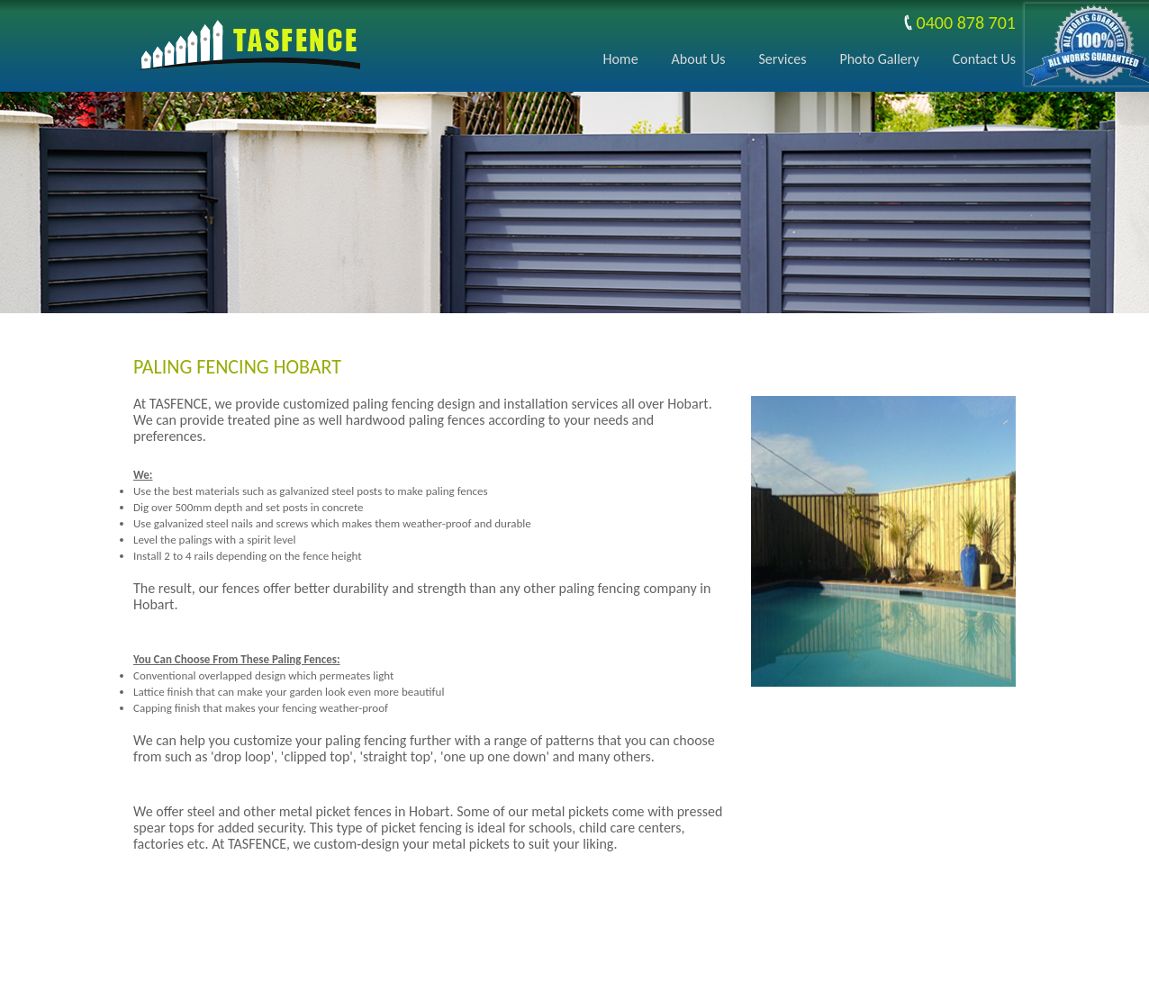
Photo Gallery (878, 59)
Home (620, 59)
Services (783, 59)
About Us (699, 59)
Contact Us (984, 59)
